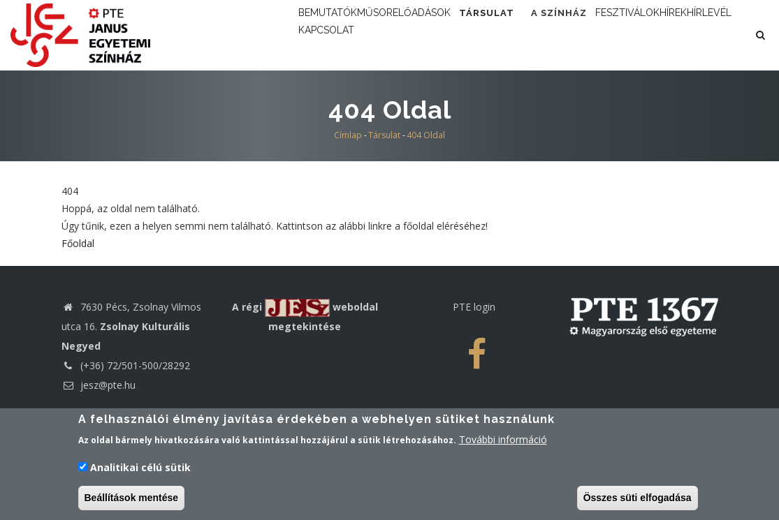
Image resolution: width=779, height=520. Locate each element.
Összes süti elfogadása (637, 500)
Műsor (408, 34)
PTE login (474, 362)
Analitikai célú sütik (140, 470)
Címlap (348, 191)
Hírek (411, 95)
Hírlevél (469, 95)
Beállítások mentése (132, 500)
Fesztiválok (343, 95)
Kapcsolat (542, 95)
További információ (503, 443)
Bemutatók (339, 34)
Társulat (559, 34)
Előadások (475, 34)
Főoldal (77, 299)
